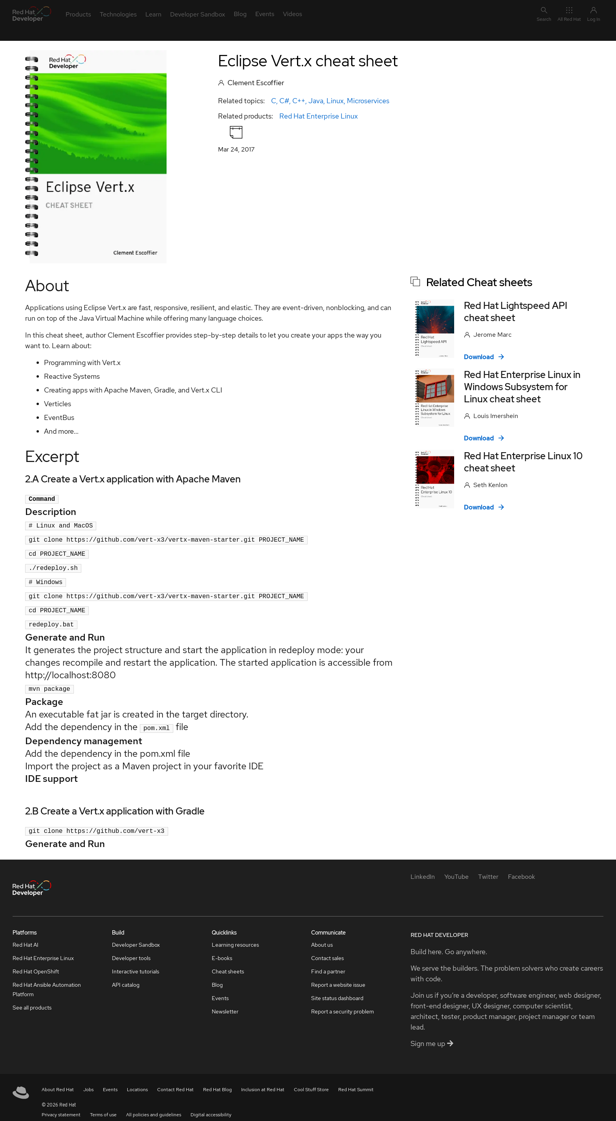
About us (322, 935)
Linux (335, 100)
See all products (32, 998)
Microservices (368, 100)
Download (484, 357)
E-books (222, 948)
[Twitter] (488, 867)
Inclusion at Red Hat (262, 1080)
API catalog (125, 975)
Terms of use (103, 1105)
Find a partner (328, 962)
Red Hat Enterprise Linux (318, 115)
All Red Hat (569, 13)
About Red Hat (58, 1080)
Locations (137, 1080)
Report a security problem (342, 1002)
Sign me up (432, 1034)
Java (315, 100)
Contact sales (327, 948)
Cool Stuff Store (311, 1080)
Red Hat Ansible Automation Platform (47, 980)
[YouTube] (456, 867)
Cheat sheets (228, 962)
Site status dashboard (337, 988)
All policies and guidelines (153, 1105)
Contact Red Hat (175, 1080)
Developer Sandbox (136, 935)
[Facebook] (521, 867)
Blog (217, 975)
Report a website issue (338, 975)
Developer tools (131, 948)
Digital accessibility (211, 1105)
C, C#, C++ (288, 100)
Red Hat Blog (217, 1080)
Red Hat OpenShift (36, 962)
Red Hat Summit (356, 1080)
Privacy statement (61, 1105)
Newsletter (225, 1002)
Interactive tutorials (135, 962)
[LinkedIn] (423, 867)
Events (220, 988)
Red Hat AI (25, 935)
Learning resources (235, 935)
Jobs (88, 1080)
